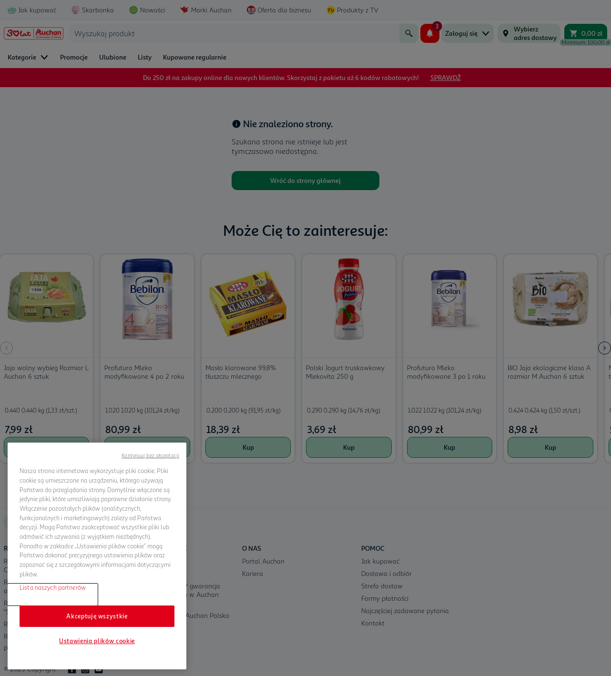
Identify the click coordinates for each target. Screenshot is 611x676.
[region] (97, 556)
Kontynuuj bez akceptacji (150, 455)
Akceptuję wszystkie (96, 616)
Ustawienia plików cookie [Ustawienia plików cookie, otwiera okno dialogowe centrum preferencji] (97, 641)
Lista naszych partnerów (53, 587)
